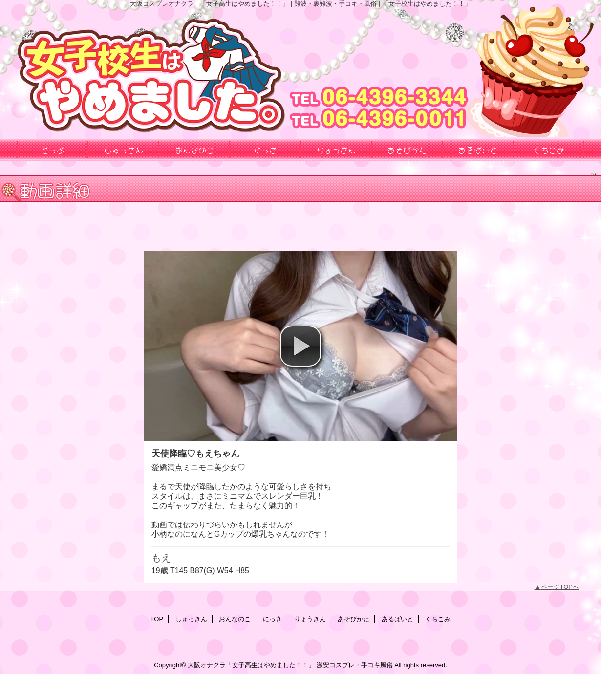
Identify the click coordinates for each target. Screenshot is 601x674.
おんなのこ (235, 619)
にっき (272, 619)
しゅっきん (191, 619)
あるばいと (397, 619)
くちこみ (438, 619)
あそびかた (353, 619)
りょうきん (310, 619)
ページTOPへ (560, 586)
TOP (157, 619)
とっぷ (52, 149)
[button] (300, 346)
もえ (161, 557)
